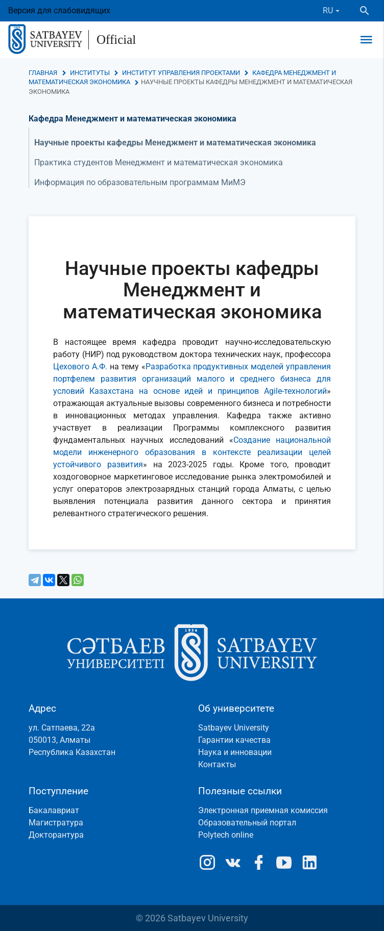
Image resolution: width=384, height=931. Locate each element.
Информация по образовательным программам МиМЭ (140, 182)
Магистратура (56, 822)
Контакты (217, 764)
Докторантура (56, 835)
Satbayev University (233, 728)
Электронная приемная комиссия (263, 810)
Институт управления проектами (181, 73)
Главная (43, 73)
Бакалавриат (54, 810)
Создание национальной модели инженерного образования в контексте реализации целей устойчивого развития (191, 452)
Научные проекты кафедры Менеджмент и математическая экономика (175, 142)
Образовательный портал (247, 822)
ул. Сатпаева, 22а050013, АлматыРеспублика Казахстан (72, 740)
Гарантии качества (234, 740)
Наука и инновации (235, 752)
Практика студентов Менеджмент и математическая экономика (158, 162)
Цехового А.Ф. (80, 366)
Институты (89, 73)
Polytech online (225, 835)
